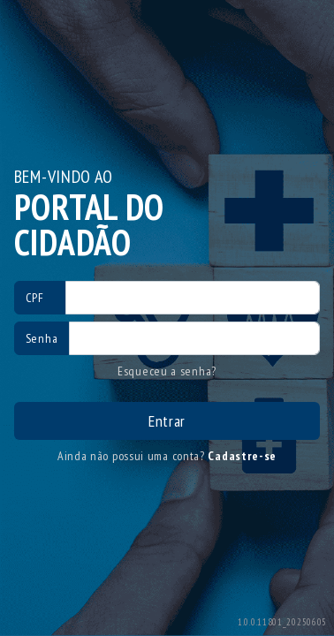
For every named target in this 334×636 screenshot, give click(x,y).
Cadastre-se (242, 456)
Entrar (167, 421)
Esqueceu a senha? (167, 371)
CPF (35, 298)
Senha (42, 338)
